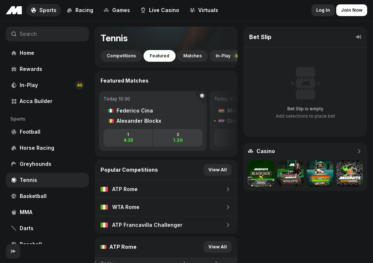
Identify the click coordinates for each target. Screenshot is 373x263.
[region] (47, 132)
